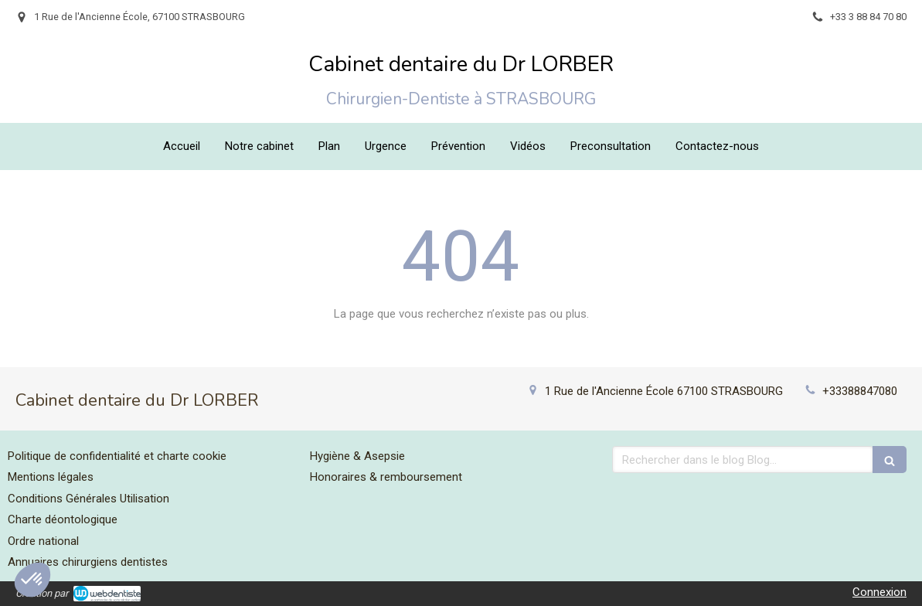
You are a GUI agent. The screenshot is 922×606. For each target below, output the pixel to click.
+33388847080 (859, 391)
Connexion (879, 592)
